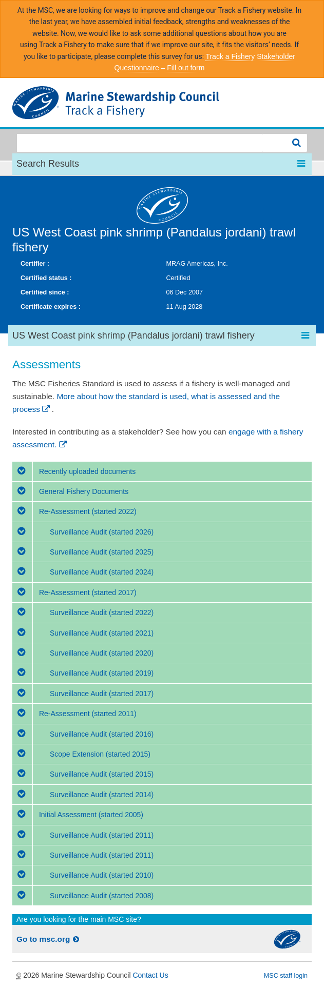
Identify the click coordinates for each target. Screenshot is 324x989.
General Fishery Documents (70, 491)
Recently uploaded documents (74, 471)
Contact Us (150, 975)
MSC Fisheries (162, 102)
